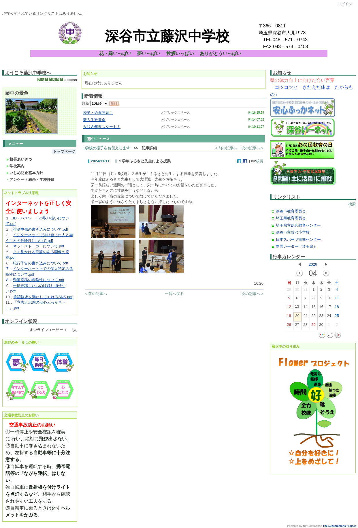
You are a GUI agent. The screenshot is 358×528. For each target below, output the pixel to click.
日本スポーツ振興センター (298, 239)
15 (313, 308)
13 (297, 307)
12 (289, 308)
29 (289, 290)
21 (306, 316)
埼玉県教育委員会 (291, 218)
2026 (313, 264)
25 (337, 316)
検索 (352, 204)
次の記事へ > (252, 148)
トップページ (64, 151)
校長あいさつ (19, 159)
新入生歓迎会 (94, 120)
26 (289, 325)
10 (329, 299)
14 (305, 308)
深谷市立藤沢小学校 (293, 232)
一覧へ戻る (174, 294)
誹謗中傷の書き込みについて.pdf (40, 229)
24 (329, 316)
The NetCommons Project (339, 526)
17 (329, 308)
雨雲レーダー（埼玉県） (296, 246)
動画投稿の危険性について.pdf (38, 280)
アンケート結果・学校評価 (30, 179)
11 (337, 299)
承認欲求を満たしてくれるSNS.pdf (42, 297)
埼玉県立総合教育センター (298, 225)
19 (289, 316)
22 (313, 316)
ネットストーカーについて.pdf (38, 246)
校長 (259, 161)
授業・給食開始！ (98, 112)
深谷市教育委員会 (291, 211)
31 (305, 290)
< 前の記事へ (226, 148)
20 (297, 316)
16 (321, 308)
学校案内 (15, 166)
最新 (95, 103)
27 (297, 325)
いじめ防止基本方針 (24, 173)
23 (321, 316)
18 (337, 308)
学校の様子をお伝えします (107, 148)
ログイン (344, 4)
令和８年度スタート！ (101, 127)
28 (305, 325)
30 (297, 290)
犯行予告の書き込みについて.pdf (40, 263)
